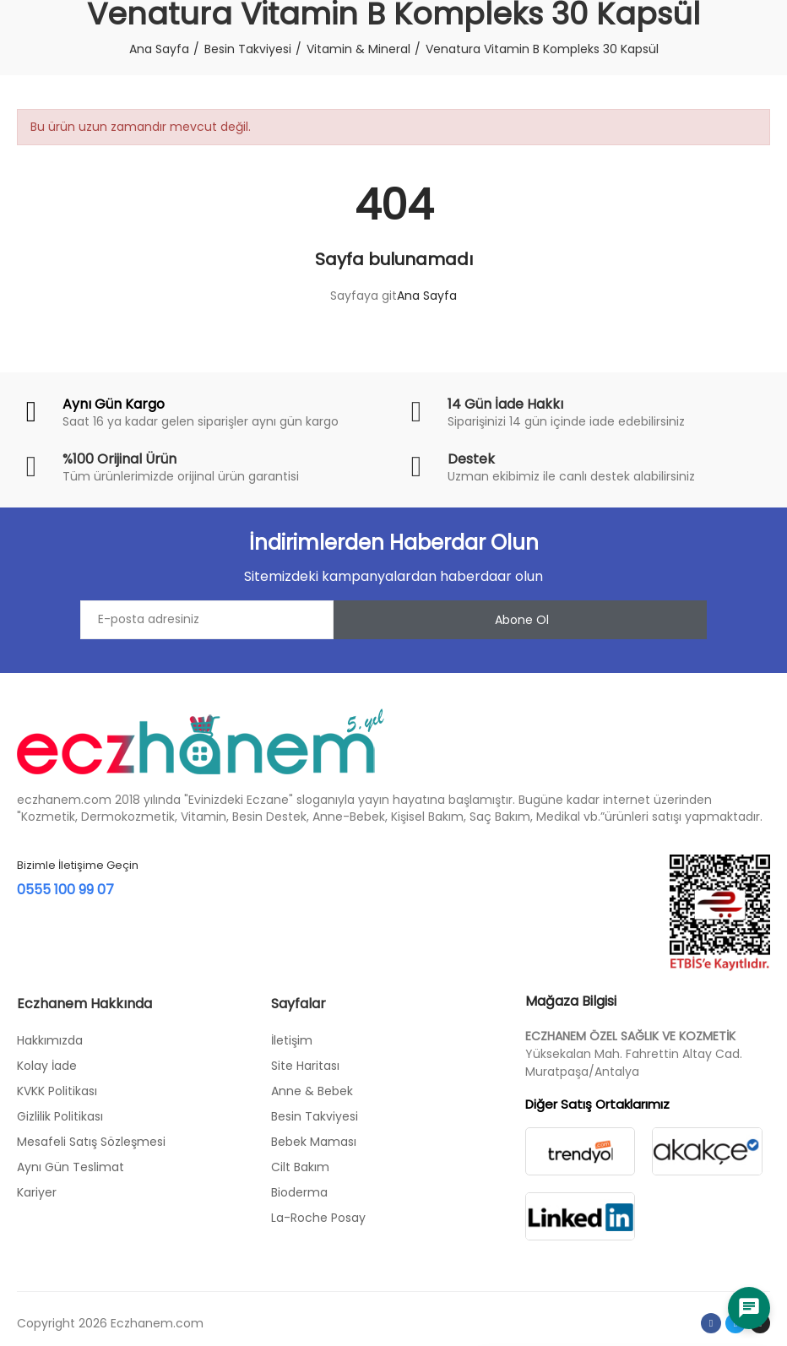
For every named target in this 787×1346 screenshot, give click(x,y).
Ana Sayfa (427, 295)
